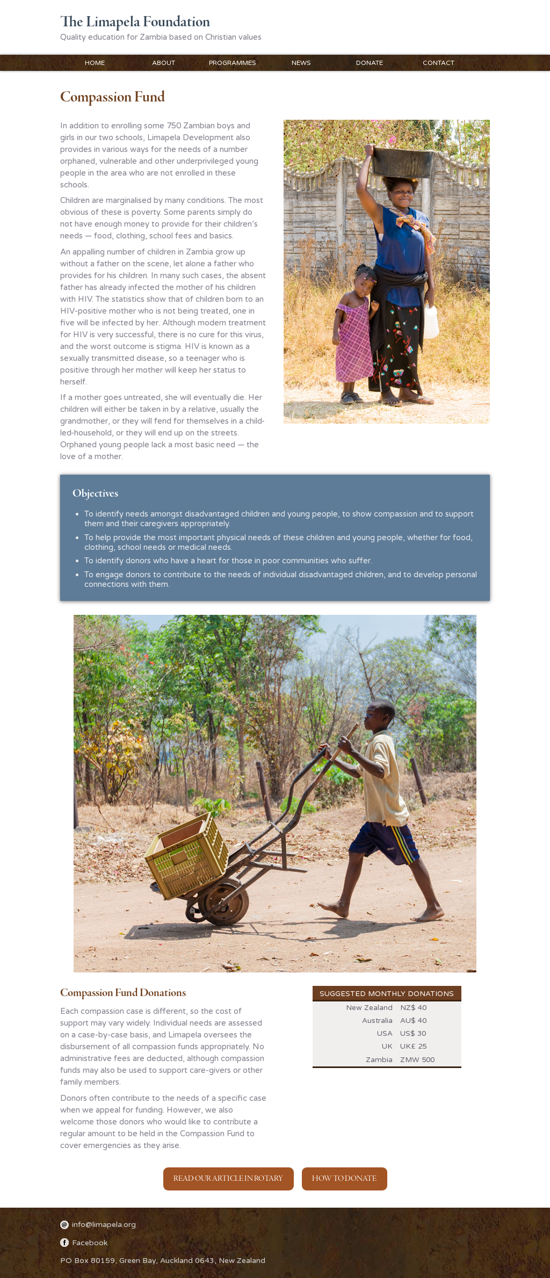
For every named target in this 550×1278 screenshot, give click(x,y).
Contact (438, 63)
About (163, 63)
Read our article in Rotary (228, 1179)
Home (95, 63)
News (301, 63)
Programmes (232, 63)
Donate (369, 63)
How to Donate (344, 1179)
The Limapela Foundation (135, 22)
